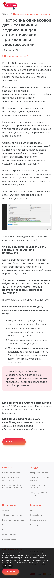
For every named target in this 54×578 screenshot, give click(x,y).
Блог (31, 510)
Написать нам (14, 442)
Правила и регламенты (12, 525)
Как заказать (8, 530)
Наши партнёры (36, 525)
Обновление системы (12, 515)
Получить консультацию (13, 520)
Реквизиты (34, 530)
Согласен (10, 572)
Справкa (6, 510)
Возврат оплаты (9, 540)
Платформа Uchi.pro (38, 473)
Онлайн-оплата (9, 535)
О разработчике (37, 515)
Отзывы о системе (37, 520)
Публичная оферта (11, 473)
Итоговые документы (15, 56)
